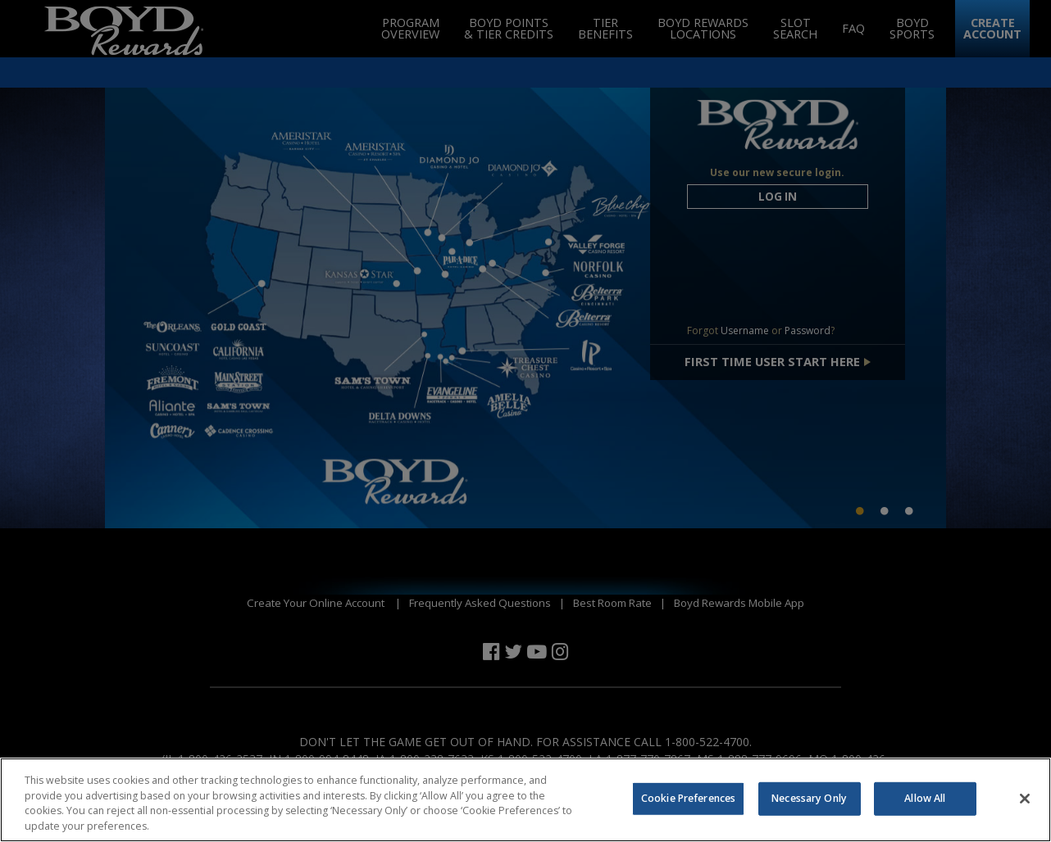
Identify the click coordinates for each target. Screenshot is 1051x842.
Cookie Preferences (688, 807)
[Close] (1025, 808)
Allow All (924, 807)
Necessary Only (809, 807)
